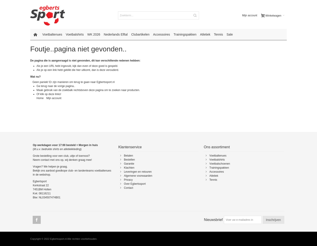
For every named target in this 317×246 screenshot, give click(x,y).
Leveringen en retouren (138, 171)
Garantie (129, 163)
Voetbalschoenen (219, 163)
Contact (128, 187)
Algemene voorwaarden (138, 175)
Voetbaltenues (217, 155)
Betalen (128, 155)
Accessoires (216, 171)
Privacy (128, 179)
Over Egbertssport (135, 183)
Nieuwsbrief (213, 220)
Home (40, 98)
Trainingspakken (219, 167)
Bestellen (129, 159)
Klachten (129, 167)
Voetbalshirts (217, 159)
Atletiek (213, 175)
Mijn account (249, 15)
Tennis (213, 179)
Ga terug (41, 86)
